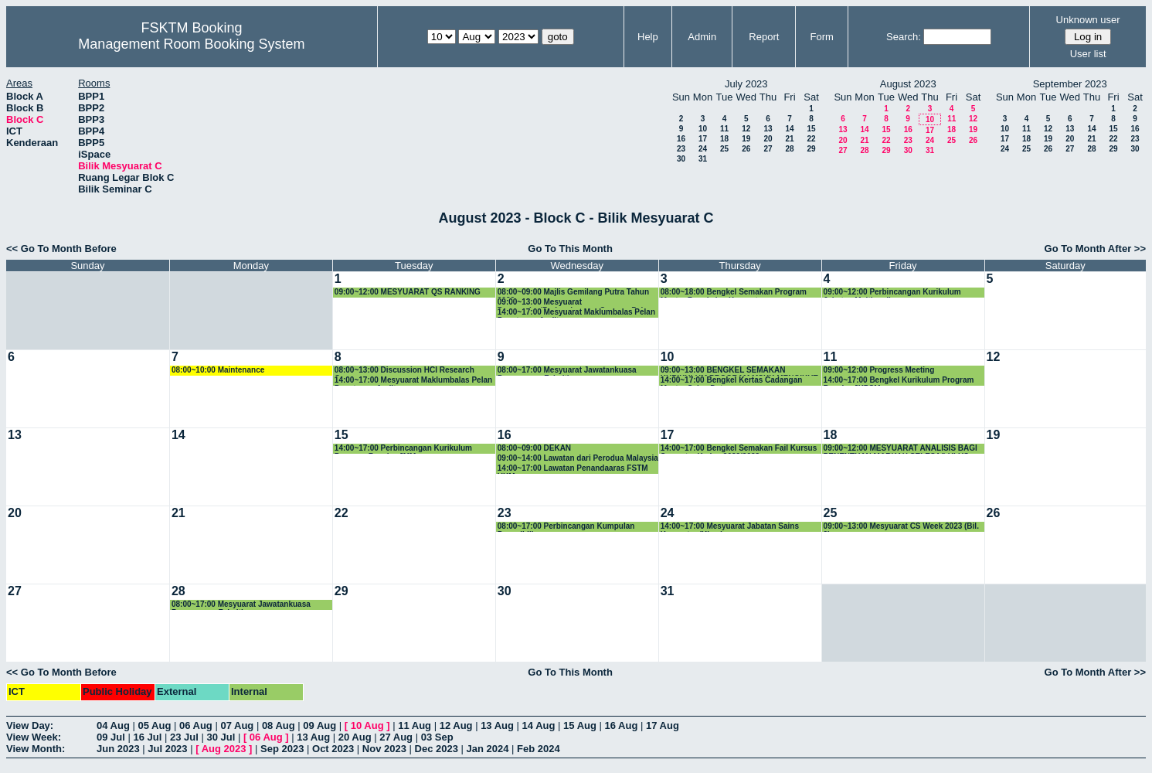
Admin (702, 37)
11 (724, 128)
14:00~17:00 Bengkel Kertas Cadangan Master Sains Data (732, 381)
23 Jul (184, 737)
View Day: (29, 725)
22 (811, 139)
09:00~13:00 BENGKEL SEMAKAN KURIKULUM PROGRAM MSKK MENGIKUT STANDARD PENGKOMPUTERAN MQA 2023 (741, 371)
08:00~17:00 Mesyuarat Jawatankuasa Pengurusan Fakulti (567, 371)
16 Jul (147, 737)
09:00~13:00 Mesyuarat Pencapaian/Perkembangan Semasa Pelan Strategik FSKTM (575, 303)
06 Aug (195, 725)
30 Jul (220, 737)
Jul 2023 (167, 748)
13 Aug (497, 725)
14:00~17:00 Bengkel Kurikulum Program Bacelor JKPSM (899, 381)
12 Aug (456, 725)
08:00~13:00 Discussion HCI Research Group (404, 371)
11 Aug (414, 725)
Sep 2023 (282, 748)
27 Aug (396, 737)
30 (681, 159)
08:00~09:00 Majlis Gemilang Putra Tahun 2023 (573, 293)
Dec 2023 (436, 748)
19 (746, 139)
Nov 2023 (384, 748)
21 (789, 139)
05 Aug (154, 725)
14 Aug (539, 725)
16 (681, 139)
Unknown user (1088, 20)
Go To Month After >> (1095, 248)
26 (746, 149)
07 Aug (236, 725)
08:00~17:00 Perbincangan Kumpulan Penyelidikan (566, 527)
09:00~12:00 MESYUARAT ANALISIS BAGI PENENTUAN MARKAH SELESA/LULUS (900, 449)
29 (811, 149)
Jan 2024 (488, 748)
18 (724, 139)
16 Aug (621, 725)
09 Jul (111, 737)
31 (702, 159)
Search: (903, 37)
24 (702, 149)
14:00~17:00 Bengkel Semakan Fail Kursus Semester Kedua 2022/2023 (739, 449)
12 (746, 128)
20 (767, 139)
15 (811, 128)
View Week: (33, 737)
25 (724, 149)
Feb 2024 (538, 748)
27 (767, 149)
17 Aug (662, 725)
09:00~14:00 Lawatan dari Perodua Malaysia (578, 458)
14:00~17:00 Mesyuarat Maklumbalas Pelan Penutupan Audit (576, 313)
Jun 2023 (118, 748)
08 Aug (278, 725)
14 (789, 128)
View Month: (35, 748)
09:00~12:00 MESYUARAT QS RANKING (408, 292)
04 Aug (113, 725)
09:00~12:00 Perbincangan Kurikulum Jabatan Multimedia (892, 293)
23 (681, 149)
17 (702, 139)
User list (1088, 54)
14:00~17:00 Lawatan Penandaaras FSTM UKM (573, 469)
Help (647, 37)
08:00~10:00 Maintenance (218, 370)
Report (764, 37)
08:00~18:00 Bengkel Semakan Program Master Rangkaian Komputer (734, 293)
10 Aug (367, 725)
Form (822, 37)
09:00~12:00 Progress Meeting (879, 370)
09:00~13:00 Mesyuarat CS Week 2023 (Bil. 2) (901, 527)
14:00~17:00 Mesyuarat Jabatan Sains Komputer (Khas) (730, 527)
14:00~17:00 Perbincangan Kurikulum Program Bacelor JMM (403, 449)
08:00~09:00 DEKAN (534, 448)
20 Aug (355, 737)
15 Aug (579, 725)
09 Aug (319, 725)
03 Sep (437, 737)
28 (789, 149)
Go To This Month (570, 248)
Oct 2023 (333, 748)
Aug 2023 (224, 748)
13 (767, 128)
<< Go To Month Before (61, 248)
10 (702, 128)
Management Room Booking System (191, 44)
